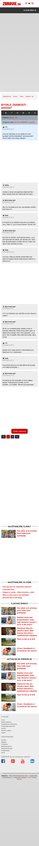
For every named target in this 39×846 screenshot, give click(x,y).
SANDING (19, 779)
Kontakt (3, 732)
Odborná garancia (6, 722)
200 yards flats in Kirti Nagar (12, 598)
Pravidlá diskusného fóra (8, 726)
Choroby (3, 740)
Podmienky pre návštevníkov (9, 724)
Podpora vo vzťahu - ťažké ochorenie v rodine (18, 592)
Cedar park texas (8, 589)
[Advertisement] (19, 33)
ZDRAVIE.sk (7, 96)
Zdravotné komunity (6, 748)
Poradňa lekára (5, 750)
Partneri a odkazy (6, 730)
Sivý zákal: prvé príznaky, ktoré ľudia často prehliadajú (27, 533)
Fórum (15, 96)
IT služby (29, 777)
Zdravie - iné (29, 96)
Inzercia (3, 728)
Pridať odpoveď (19, 431)
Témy (21, 96)
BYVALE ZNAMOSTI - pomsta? (25, 122)
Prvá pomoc (4, 744)
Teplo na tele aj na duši (26, 639)
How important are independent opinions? (17, 587)
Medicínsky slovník (6, 746)
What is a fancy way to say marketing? (15, 595)
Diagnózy (3, 742)
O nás (3, 720)
